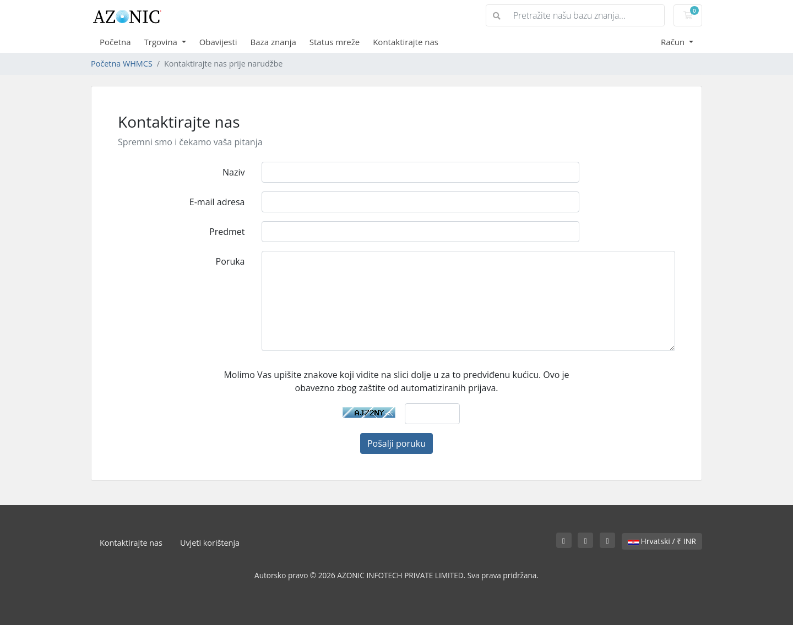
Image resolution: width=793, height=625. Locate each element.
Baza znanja (273, 41)
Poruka (230, 261)
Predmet (227, 232)
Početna (115, 41)
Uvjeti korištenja (210, 543)
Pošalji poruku (396, 443)
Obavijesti (218, 41)
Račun (674, 41)
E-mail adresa (217, 202)
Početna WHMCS (122, 63)
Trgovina (162, 41)
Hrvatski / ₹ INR (662, 541)
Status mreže (334, 41)
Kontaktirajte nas (405, 41)
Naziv (233, 172)
